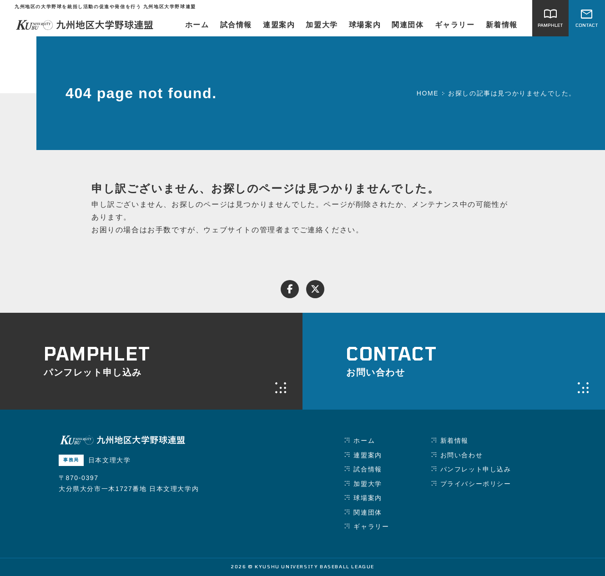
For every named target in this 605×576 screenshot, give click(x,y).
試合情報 (236, 25)
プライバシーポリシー (475, 483)
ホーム (197, 25)
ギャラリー (455, 25)
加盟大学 (322, 25)
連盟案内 (279, 25)
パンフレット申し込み (475, 469)
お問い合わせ (461, 455)
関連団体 (408, 25)
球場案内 (365, 25)
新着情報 (502, 25)
